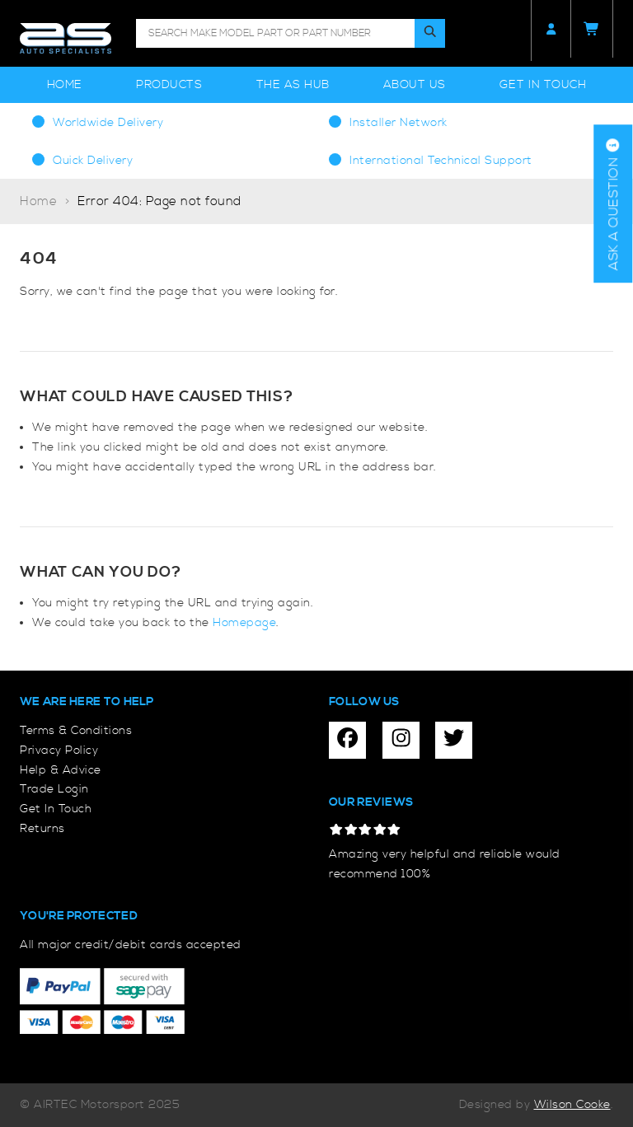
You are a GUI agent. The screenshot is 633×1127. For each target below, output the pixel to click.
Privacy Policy (59, 750)
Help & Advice (60, 770)
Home (64, 84)
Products (169, 84)
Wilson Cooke (572, 1104)
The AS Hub (293, 84)
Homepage (244, 622)
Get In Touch (542, 84)
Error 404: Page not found (159, 201)
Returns (42, 828)
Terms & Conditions (76, 730)
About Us (414, 84)
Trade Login (54, 789)
